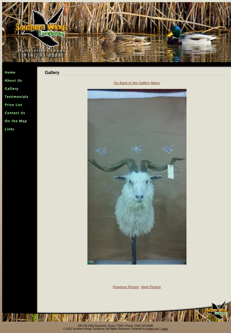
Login (164, 328)
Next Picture (151, 287)
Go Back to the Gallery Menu (137, 83)
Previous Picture (126, 287)
